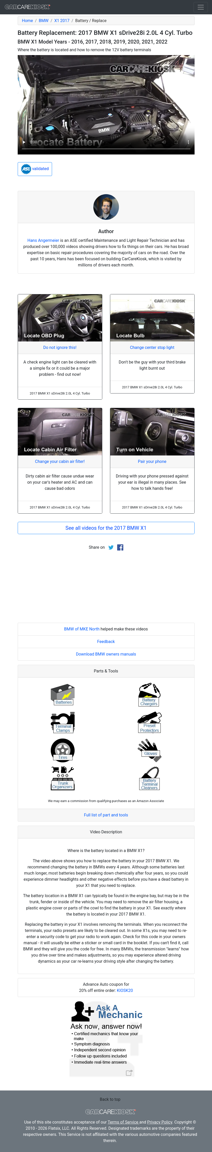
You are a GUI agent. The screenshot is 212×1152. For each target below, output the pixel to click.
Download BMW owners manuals (106, 654)
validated (35, 169)
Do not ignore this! (60, 347)
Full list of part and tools (106, 815)
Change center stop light (152, 347)
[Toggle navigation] (201, 7)
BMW (43, 20)
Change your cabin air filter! (60, 461)
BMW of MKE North (81, 629)
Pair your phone (152, 461)
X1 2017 (61, 20)
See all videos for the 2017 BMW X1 (105, 528)
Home (27, 20)
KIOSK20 (125, 990)
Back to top (110, 1099)
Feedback (106, 641)
